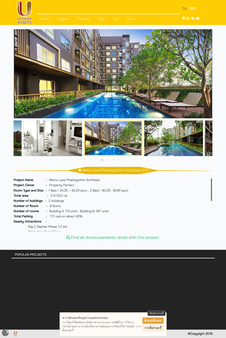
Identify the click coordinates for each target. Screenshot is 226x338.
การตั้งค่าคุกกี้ (153, 327)
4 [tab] (118, 160)
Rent (101, 19)
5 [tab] (124, 160)
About (130, 19)
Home (45, 19)
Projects (84, 19)
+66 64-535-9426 (71, 8)
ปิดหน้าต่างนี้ (156, 313)
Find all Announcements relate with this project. (113, 237)
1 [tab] (102, 160)
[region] (113, 204)
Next (215, 139)
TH (184, 8)
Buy (115, 19)
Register (63, 19)
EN (193, 8)
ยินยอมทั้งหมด (153, 320)
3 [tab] (113, 160)
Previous (11, 139)
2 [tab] (108, 160)
